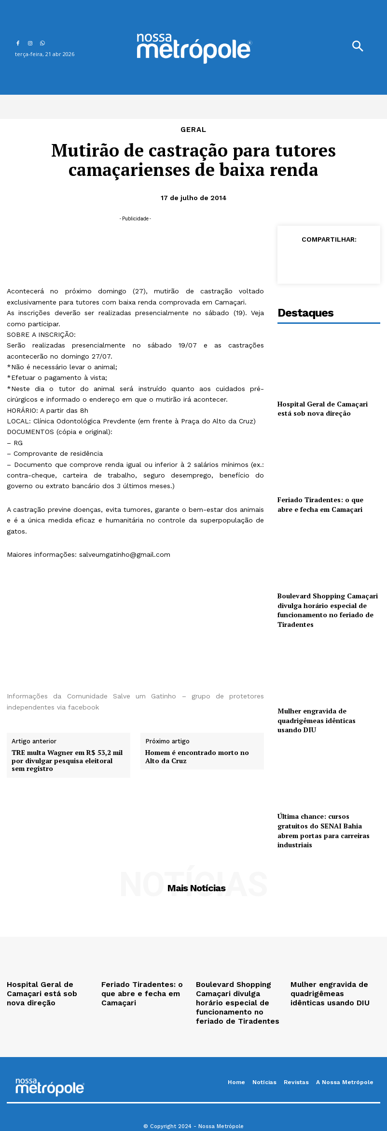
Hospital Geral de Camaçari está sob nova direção (322, 408)
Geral (193, 129)
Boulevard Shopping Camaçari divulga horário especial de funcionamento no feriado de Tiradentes (327, 610)
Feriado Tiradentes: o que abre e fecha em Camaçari (320, 504)
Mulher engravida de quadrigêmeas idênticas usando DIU (316, 720)
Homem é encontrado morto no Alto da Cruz (197, 757)
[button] (357, 47)
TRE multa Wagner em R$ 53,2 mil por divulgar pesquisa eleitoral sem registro (67, 761)
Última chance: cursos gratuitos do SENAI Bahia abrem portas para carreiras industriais (323, 830)
